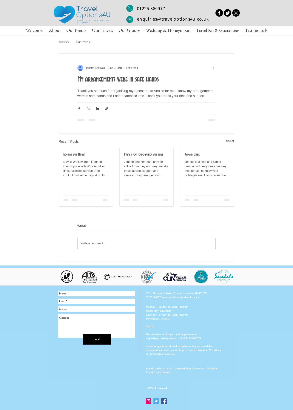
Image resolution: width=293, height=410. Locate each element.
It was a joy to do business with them (143, 154)
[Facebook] (219, 13)
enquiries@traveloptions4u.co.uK (181, 297)
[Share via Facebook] (79, 108)
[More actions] (213, 68)
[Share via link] (106, 108)
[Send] (97, 339)
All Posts (64, 42)
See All (230, 140)
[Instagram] (236, 13)
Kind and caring (192, 154)
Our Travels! (83, 42)
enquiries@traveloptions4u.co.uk (173, 19)
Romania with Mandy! (73, 154)
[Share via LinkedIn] (97, 108)
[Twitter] (227, 13)
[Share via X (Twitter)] (88, 108)
